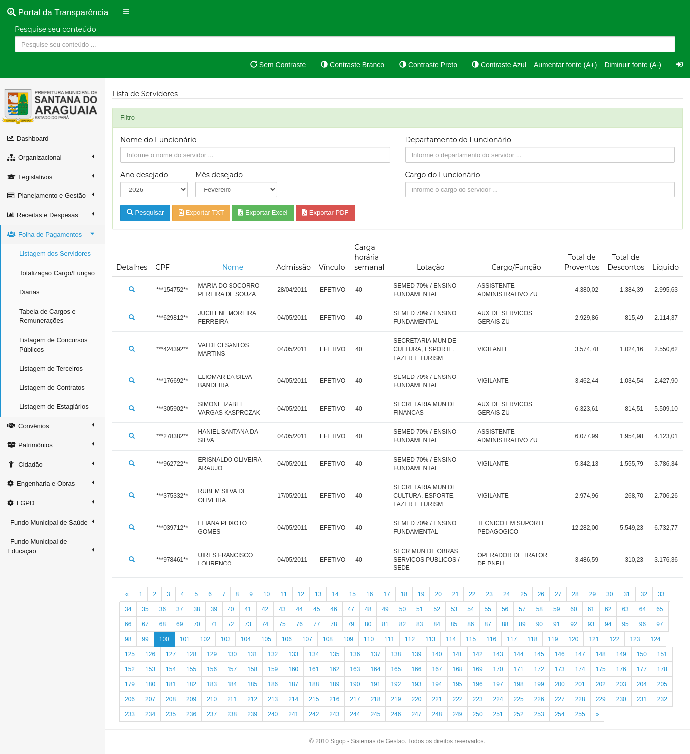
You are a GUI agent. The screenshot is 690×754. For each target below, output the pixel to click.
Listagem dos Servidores (55, 253)
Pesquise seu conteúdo (55, 29)
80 (368, 624)
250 (478, 714)
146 (560, 654)
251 (498, 714)
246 (396, 714)
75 (282, 624)
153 (150, 669)
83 (419, 624)
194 (437, 684)
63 (625, 609)
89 (522, 624)
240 (273, 714)
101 (185, 639)
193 (416, 684)
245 (375, 714)
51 (419, 609)
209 (191, 699)
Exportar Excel (262, 212)
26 (541, 594)
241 (293, 714)
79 (351, 624)
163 (355, 669)
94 (608, 624)
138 (396, 654)
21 (455, 594)
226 (539, 699)
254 (560, 714)
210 (212, 699)
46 (333, 609)
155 (191, 669)
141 (457, 654)
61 (591, 609)
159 (273, 669)
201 (580, 684)
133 (293, 654)
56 (505, 609)
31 (626, 594)
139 (416, 654)
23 (489, 594)
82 (402, 624)
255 (580, 714)
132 (273, 654)
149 (621, 654)
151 (662, 654)
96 (642, 624)
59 (556, 609)
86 (470, 624)
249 (457, 714)
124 (655, 639)
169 (478, 669)
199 (539, 684)
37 (179, 609)
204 (642, 684)
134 (314, 654)
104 (246, 639)
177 (642, 669)
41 (248, 609)
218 (375, 699)
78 (333, 624)
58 (539, 609)
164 (375, 669)
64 (642, 609)
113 (430, 639)
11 (283, 594)
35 (145, 609)
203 (621, 684)
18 (404, 594)
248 (437, 714)
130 (232, 654)
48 (368, 609)
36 (162, 609)
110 (369, 639)
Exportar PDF (325, 212)
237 (212, 714)
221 (437, 699)
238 (232, 714)
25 (523, 594)
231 (642, 699)
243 (334, 714)
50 (402, 609)
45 (316, 609)
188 (314, 684)
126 (150, 654)
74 (265, 624)
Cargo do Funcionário (442, 174)
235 (171, 714)
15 (352, 594)
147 (580, 654)
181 (171, 684)
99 (145, 639)
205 (662, 684)
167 (437, 669)
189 (334, 684)
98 (128, 639)
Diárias (29, 292)
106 (287, 639)
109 (348, 639)
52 (436, 609)
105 (266, 639)
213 (273, 699)
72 (231, 624)
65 (659, 609)
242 (314, 714)
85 (454, 624)
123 (635, 639)
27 (558, 594)
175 (601, 669)
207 (150, 699)
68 (162, 624)
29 (592, 594)
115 (471, 639)
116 (491, 639)
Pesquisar (145, 212)
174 (580, 669)
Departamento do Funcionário (458, 139)
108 (328, 639)
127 (171, 654)
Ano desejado (144, 174)
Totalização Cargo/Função (57, 273)
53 (454, 609)
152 (130, 669)
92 (573, 624)
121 (594, 639)
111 (389, 639)
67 (145, 624)
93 (591, 624)
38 (196, 609)
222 (457, 699)
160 (293, 669)
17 (386, 594)
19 (421, 594)
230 (621, 699)
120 (573, 639)
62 (608, 609)
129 (212, 654)
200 (560, 684)
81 (385, 624)
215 (314, 699)
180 (150, 684)
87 (488, 624)
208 (171, 699)
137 (375, 654)
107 (307, 639)
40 (231, 609)
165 (396, 669)
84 (436, 624)
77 (316, 624)
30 (609, 594)
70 (196, 624)
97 (659, 624)
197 (498, 684)
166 (416, 669)
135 (334, 654)
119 (553, 639)
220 (416, 699)
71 (214, 624)
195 (457, 684)
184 (232, 684)
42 (265, 609)
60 (573, 609)
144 (519, 654)
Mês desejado (219, 174)
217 (355, 699)
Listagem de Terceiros (51, 368)
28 (575, 594)
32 (644, 594)
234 (150, 714)
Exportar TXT (201, 212)
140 (437, 654)
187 (293, 684)
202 (601, 684)
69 (179, 624)
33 (661, 594)
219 (396, 699)
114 (451, 639)
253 (539, 714)
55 (488, 609)
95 (625, 624)
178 (662, 669)
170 (498, 669)
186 (273, 684)
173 (560, 669)
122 (614, 639)
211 (232, 699)
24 (506, 594)
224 (498, 699)
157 (232, 669)
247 (416, 714)
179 (130, 684)
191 (375, 684)
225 (519, 699)
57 (522, 609)
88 (505, 624)
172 (539, 669)
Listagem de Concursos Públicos (53, 344)
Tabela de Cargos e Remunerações (47, 316)
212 (252, 699)
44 (299, 609)
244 (355, 714)
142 (478, 654)
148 (601, 654)
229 (601, 699)
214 (293, 699)
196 (478, 684)
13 (318, 594)
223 (478, 699)
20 (438, 594)
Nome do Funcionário (158, 139)
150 (642, 654)
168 (457, 669)
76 (299, 624)
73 (248, 624)
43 (282, 609)
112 (410, 639)
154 (171, 669)
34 (128, 609)
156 (212, 669)
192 (396, 684)
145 (539, 654)
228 (580, 699)
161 (314, 669)
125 (130, 654)
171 (519, 669)
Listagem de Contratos (52, 387)
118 (532, 639)
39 (214, 609)
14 (335, 594)
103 (225, 639)
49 (385, 609)
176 (621, 669)
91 (556, 624)
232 (662, 699)
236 (191, 714)
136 (355, 654)
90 (539, 624)
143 (498, 654)
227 (560, 699)
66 (128, 624)
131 (252, 654)
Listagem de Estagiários (54, 406)
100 (164, 639)
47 (351, 609)
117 (512, 639)
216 (334, 699)
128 (191, 654)
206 (130, 699)
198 (519, 684)
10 (266, 594)
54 (470, 609)
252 (519, 714)
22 (472, 594)
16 (369, 594)
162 (334, 669)
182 (191, 684)
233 (130, 714)
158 (252, 669)
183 (212, 684)
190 (355, 684)
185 (252, 684)
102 (205, 639)
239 (252, 714)
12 (301, 594)
